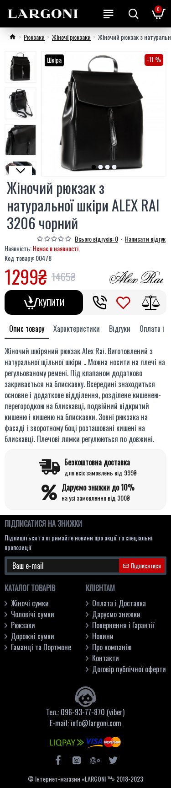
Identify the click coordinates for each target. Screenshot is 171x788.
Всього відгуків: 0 (96, 238)
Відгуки (119, 328)
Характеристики (76, 328)
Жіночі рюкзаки (71, 37)
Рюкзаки (34, 37)
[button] (93, 167)
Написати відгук (145, 238)
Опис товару (26, 328)
